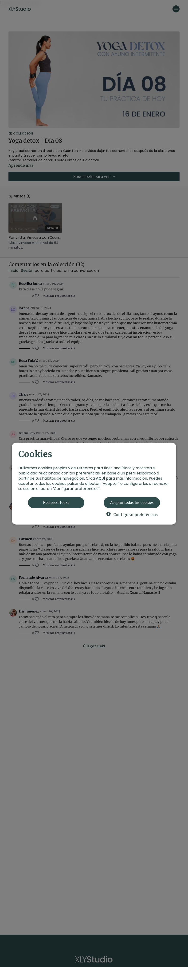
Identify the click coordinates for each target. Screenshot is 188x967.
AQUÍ (100, 478)
